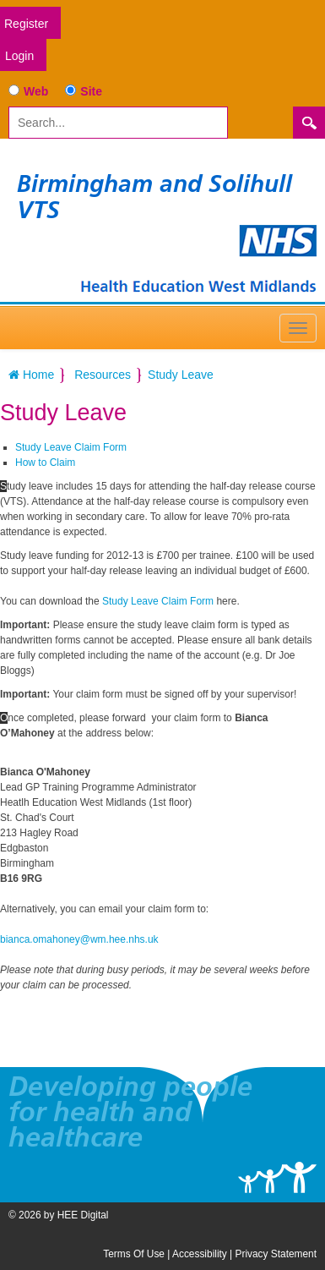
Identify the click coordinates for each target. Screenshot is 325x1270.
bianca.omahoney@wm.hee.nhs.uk (79, 939)
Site (91, 91)
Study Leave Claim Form (71, 447)
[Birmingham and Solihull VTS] (198, 258)
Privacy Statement (276, 1254)
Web (36, 91)
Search (309, 123)
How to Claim (45, 462)
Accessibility (199, 1254)
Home (31, 374)
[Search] (118, 123)
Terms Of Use (134, 1254)
